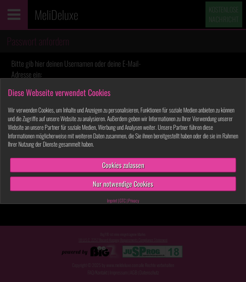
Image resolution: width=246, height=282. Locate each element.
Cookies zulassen (123, 165)
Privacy (133, 200)
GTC (122, 200)
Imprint (112, 200)
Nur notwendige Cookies (123, 184)
